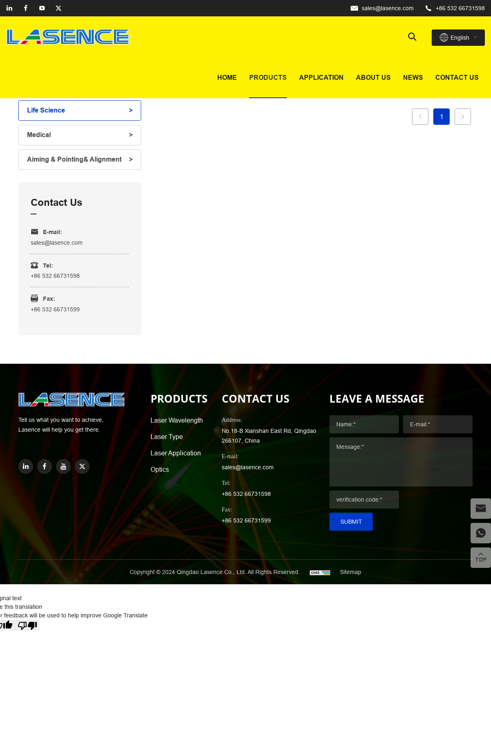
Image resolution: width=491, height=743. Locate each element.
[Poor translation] (27, 625)
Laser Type (167, 436)
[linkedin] (9, 8)
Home (227, 77)
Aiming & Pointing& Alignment (74, 159)
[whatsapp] (481, 533)
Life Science (46, 110)
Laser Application (176, 452)
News (413, 77)
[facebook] (26, 8)
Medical (39, 135)
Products (268, 77)
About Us (373, 77)
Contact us (457, 77)
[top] (481, 557)
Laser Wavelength (177, 420)
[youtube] (42, 8)
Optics (160, 469)
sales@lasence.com (388, 8)
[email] (481, 508)
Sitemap (350, 572)
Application (321, 77)
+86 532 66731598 (460, 8)
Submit (351, 522)
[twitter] (58, 8)
